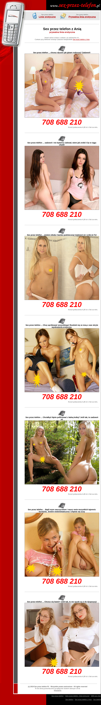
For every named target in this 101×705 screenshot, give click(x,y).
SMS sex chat (96, 696)
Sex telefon (69, 699)
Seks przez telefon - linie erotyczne (77, 696)
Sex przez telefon (58, 696)
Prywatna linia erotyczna (82, 17)
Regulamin (57, 690)
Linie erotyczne (47, 17)
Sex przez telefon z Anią (81, 39)
